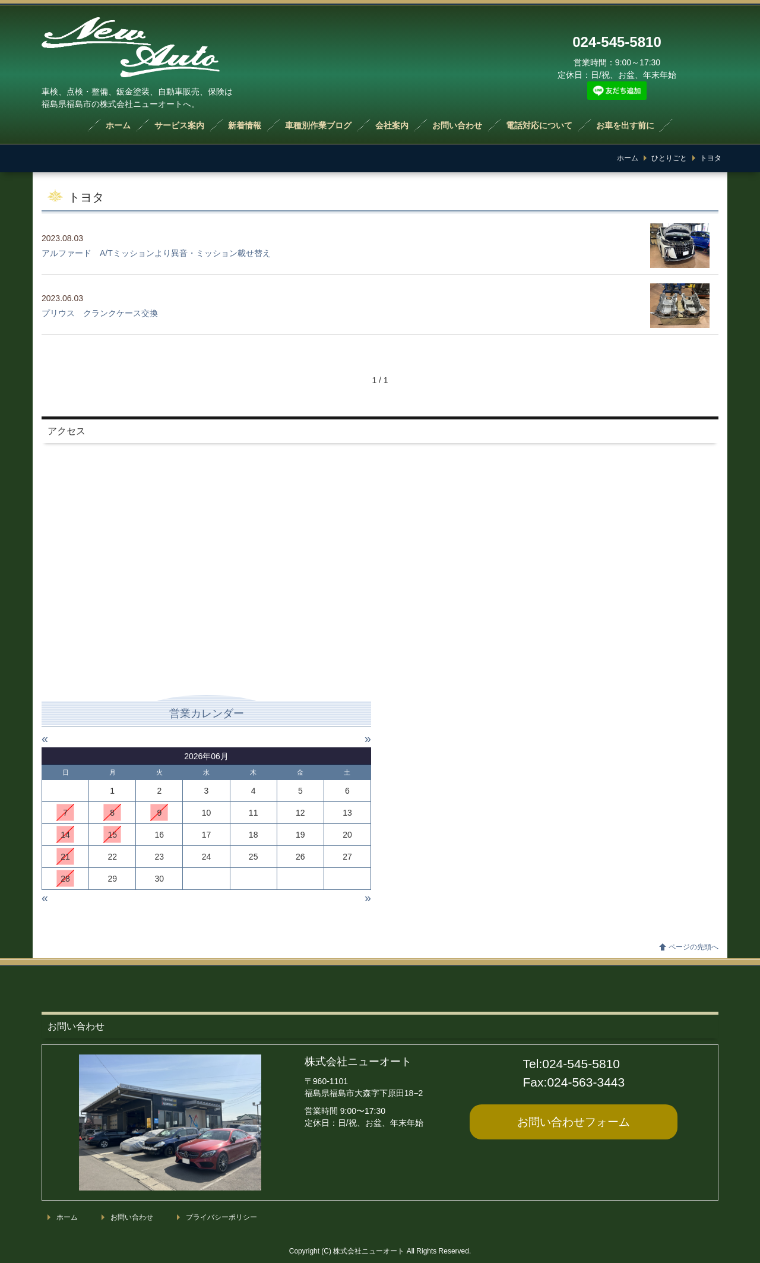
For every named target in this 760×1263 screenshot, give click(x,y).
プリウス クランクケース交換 (100, 313)
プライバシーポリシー (221, 1217)
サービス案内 (179, 125)
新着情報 (244, 125)
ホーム (118, 125)
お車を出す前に (625, 125)
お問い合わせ (457, 125)
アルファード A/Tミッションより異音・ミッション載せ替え (156, 253)
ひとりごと (669, 158)
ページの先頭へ (693, 947)
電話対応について (539, 125)
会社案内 (391, 125)
